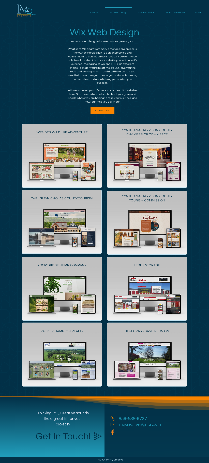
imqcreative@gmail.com (140, 424)
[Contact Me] (102, 110)
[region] (62, 156)
